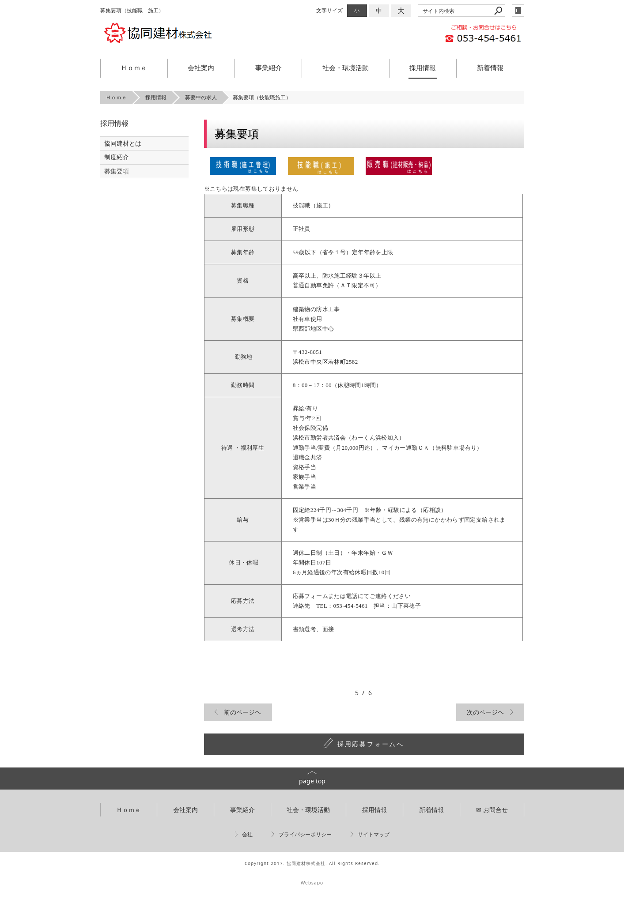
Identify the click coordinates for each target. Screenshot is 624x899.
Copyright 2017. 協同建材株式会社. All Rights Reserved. (312, 863)
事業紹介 (268, 67)
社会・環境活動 (345, 67)
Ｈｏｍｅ (134, 67)
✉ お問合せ (492, 809)
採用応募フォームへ (370, 744)
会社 (247, 834)
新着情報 (490, 67)
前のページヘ (242, 712)
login (518, 10)
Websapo (312, 883)
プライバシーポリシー (305, 834)
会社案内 (201, 67)
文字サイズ (329, 10)
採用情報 (422, 67)
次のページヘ (485, 712)
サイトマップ (374, 834)
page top (312, 781)
